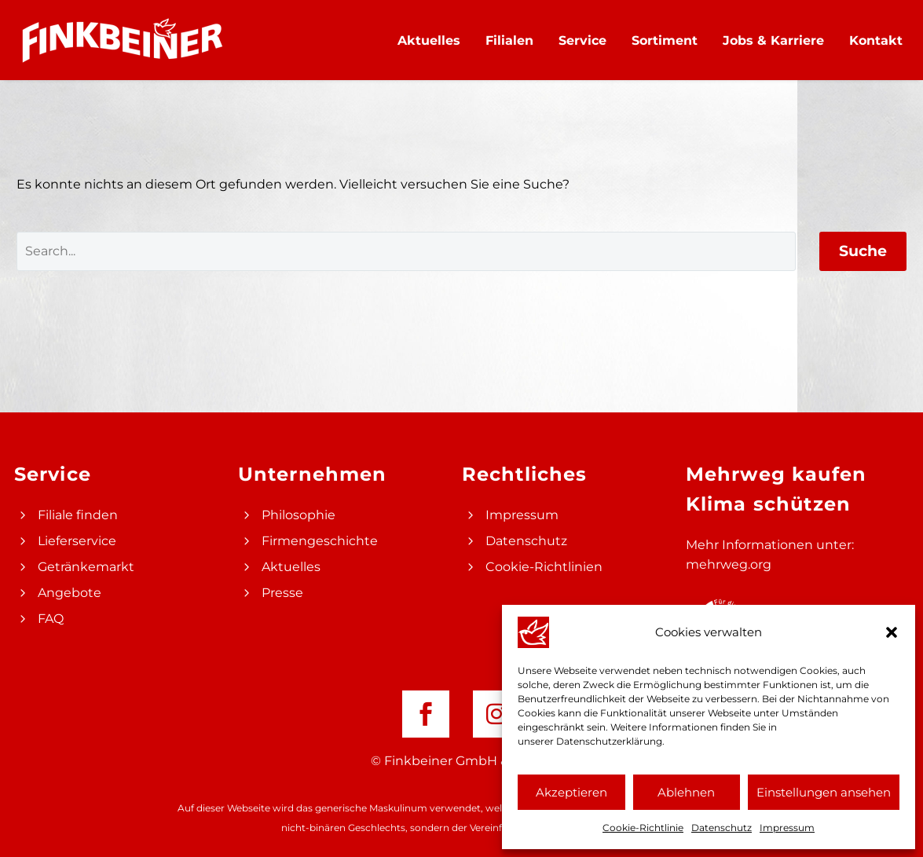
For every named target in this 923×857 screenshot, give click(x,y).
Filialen (509, 40)
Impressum (787, 827)
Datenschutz (721, 827)
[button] (891, 632)
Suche (863, 251)
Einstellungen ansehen (823, 792)
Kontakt (876, 40)
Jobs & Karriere (773, 40)
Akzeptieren (571, 792)
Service (582, 40)
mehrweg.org (728, 564)
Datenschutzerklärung (609, 741)
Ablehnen (686, 792)
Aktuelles (428, 40)
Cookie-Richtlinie (643, 827)
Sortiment (665, 40)
